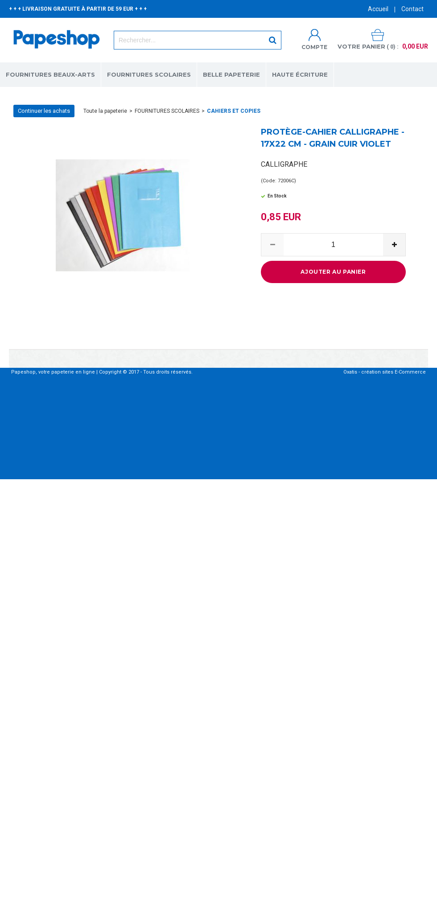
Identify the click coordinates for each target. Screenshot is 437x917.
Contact (412, 8)
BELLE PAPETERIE (231, 74)
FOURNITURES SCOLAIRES (149, 74)
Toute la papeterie (105, 111)
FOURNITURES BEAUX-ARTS (50, 74)
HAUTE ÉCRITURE (300, 74)
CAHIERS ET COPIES (233, 111)
